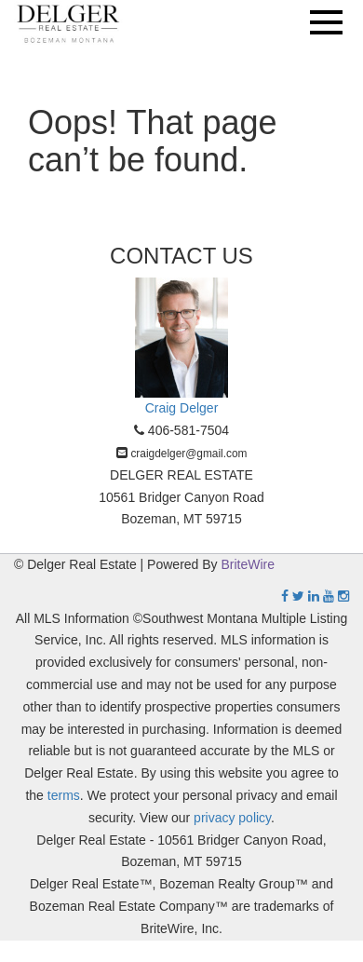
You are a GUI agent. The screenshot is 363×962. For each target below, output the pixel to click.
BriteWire (249, 564)
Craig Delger (182, 407)
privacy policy (232, 817)
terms (63, 795)
